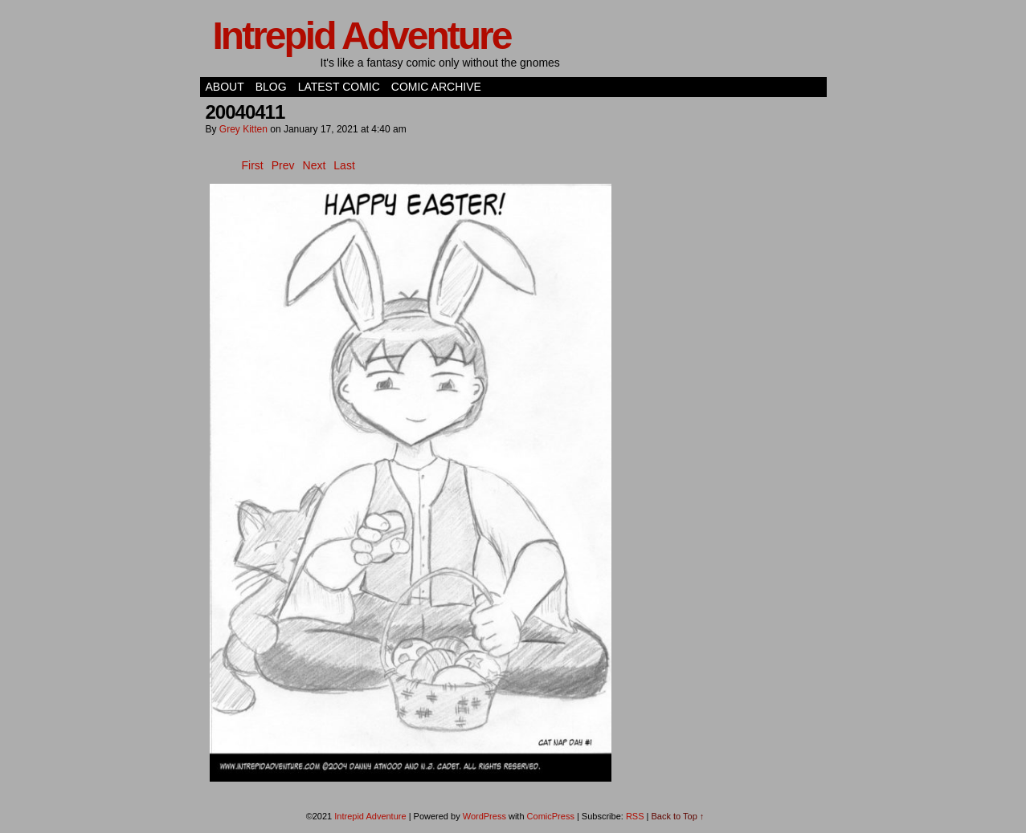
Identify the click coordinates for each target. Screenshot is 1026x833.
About (225, 86)
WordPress (484, 816)
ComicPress (550, 816)
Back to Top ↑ (678, 816)
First (253, 165)
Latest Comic (339, 86)
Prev (283, 165)
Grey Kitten (243, 129)
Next (314, 165)
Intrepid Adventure (362, 35)
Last (343, 165)
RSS (635, 816)
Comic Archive (436, 86)
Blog (271, 86)
